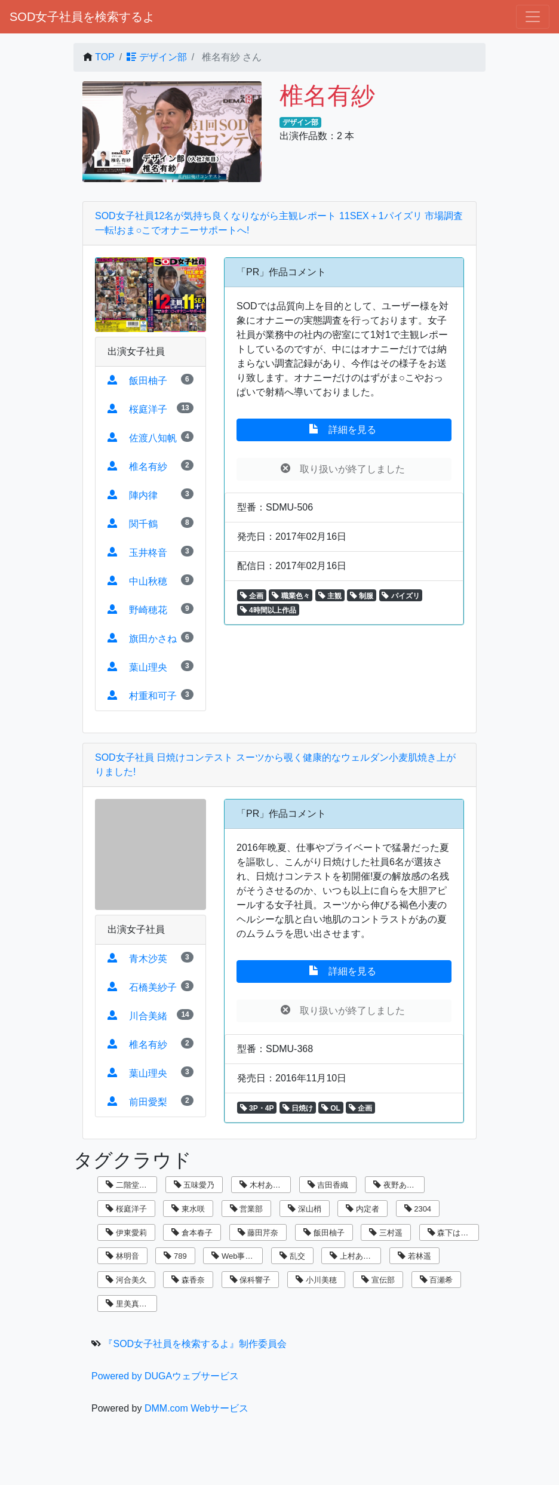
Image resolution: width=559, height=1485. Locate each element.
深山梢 (304, 1208)
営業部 (246, 1208)
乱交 (292, 1256)
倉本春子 (192, 1232)
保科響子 (250, 1279)
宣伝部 (378, 1279)
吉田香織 (328, 1184)
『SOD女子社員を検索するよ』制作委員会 (195, 1344)
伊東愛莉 (126, 1232)
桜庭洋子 (126, 1208)
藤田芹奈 (258, 1232)
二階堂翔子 (130, 1184)
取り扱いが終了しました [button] (344, 468)
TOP (105, 57)
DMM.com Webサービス (196, 1408)
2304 (418, 1208)
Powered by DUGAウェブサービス (165, 1376)
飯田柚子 (324, 1232)
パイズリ (400, 596)
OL (330, 1108)
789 (175, 1256)
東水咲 (188, 1208)
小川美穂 (316, 1279)
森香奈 (188, 1279)
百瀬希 (436, 1279)
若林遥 (414, 1256)
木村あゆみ (263, 1184)
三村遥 (386, 1232)
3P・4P (257, 1108)
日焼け (297, 1108)
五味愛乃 (194, 1184)
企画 (251, 596)
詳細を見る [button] (344, 429)
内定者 (362, 1208)
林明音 (122, 1256)
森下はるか (452, 1232)
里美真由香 (130, 1303)
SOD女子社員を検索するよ (82, 16)
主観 (330, 596)
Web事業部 (235, 1256)
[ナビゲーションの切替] (532, 17)
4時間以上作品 (268, 610)
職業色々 (290, 596)
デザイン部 (156, 57)
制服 (361, 596)
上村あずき (354, 1256)
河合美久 (126, 1279)
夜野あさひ (397, 1184)
